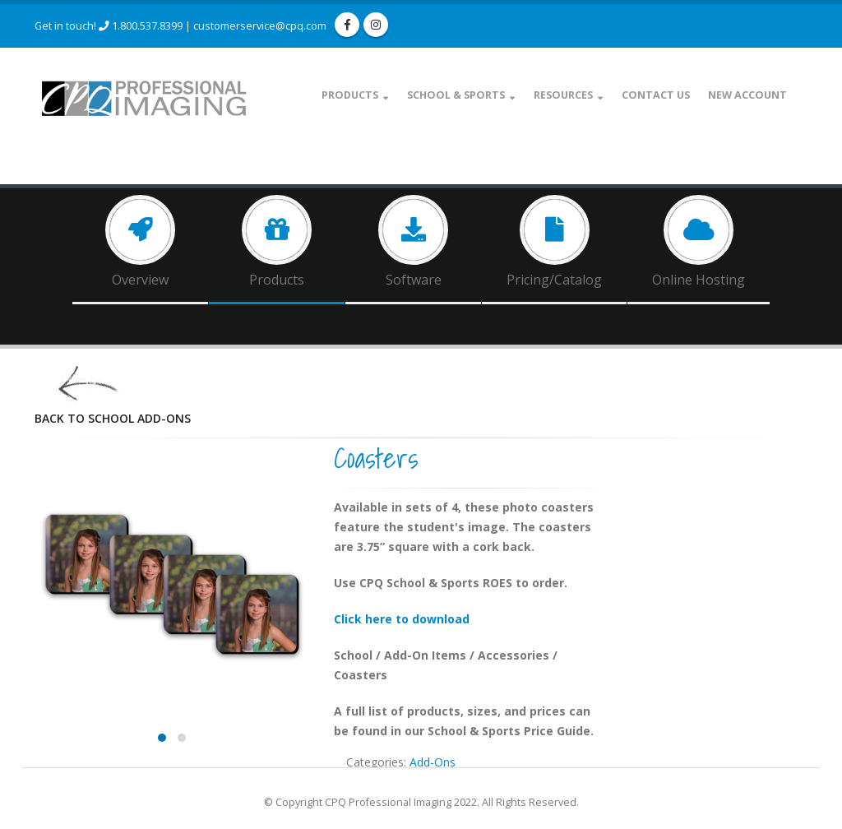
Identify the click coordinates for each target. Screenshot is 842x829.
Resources (563, 95)
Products (350, 95)
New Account (747, 95)
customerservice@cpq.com (259, 26)
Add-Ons (432, 762)
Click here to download (402, 619)
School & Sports (456, 95)
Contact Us (656, 95)
